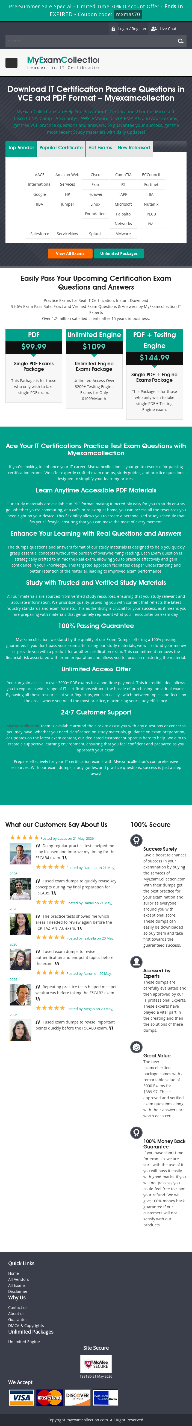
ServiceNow (67, 233)
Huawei (95, 194)
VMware (123, 233)
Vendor (21, 147)
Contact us (18, 1307)
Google (39, 194)
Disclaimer (18, 1291)
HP (67, 194)
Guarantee (18, 1319)
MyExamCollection (64, 63)
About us (16, 1313)
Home (13, 1273)
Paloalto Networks (123, 218)
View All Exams (68, 253)
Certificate (61, 147)
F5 (123, 184)
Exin (95, 184)
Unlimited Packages (119, 253)
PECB (151, 214)
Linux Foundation (95, 209)
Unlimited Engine (24, 1342)
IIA (151, 194)
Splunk (95, 233)
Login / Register (127, 28)
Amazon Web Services (67, 179)
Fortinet (151, 184)
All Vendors (18, 1279)
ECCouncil (151, 174)
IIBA (39, 204)
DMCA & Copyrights (26, 1325)
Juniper (67, 204)
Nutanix (151, 204)
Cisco (95, 174)
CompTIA (123, 174)
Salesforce (39, 233)
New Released (134, 147)
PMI (151, 223)
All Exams (17, 1285)
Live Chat (162, 28)
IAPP (123, 194)
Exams (100, 147)
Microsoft (123, 204)
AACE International (40, 179)
